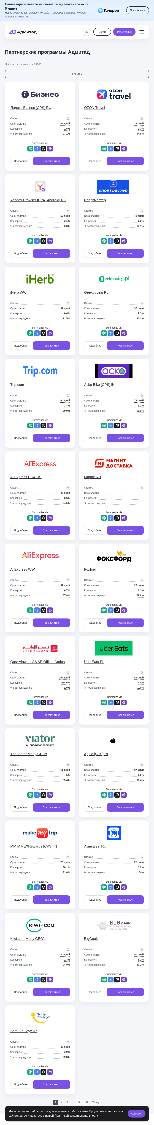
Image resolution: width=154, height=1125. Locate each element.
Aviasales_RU (95, 846)
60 (86, 1102)
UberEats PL (94, 662)
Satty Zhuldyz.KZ (23, 1031)
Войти (102, 31)
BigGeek (91, 939)
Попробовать (137, 10)
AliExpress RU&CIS (26, 477)
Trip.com (17, 385)
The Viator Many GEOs (28, 754)
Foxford (90, 569)
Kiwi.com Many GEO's (27, 939)
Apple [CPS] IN (96, 754)
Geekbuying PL (96, 292)
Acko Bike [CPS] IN (99, 385)
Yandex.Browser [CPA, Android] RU (38, 200)
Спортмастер (95, 200)
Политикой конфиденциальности (76, 1115)
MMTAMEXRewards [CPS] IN (33, 846)
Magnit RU (92, 477)
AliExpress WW (22, 569)
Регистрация (124, 31)
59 (79, 1102)
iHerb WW (18, 292)
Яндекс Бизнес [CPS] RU (30, 108)
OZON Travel (94, 108)
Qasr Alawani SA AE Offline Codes (37, 662)
